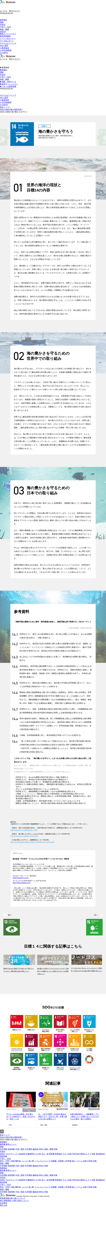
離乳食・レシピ (21, 1208)
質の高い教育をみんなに (60, 1073)
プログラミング (11, 1200)
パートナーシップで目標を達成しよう (74, 1111)
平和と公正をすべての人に (60, 1111)
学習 (74, 1200)
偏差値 (35, 1196)
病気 (13, 1208)
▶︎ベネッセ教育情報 (8, 86)
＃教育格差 (4, 48)
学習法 (2, 25)
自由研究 (22, 1200)
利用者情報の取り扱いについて (12, 1245)
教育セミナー (11, 1191)
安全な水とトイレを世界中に (89, 1073)
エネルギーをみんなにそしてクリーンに (16, 1092)
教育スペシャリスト (8, 34)
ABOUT (3, 32)
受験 (2, 22)
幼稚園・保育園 (57, 1208)
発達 (85, 1208)
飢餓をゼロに (31, 1072)
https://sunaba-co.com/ (21, 924)
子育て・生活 (5, 27)
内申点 (41, 1196)
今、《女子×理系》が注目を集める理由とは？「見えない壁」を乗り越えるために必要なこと (52, 1163)
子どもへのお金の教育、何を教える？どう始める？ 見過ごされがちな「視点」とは (20, 1163)
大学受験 (28, 1196)
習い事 (31, 1208)
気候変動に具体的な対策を (16, 1111)
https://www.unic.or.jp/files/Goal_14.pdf (23, 876)
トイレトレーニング (42, 1208)
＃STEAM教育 (6, 50)
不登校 (90, 1208)
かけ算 (38, 1200)
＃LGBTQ (4, 53)
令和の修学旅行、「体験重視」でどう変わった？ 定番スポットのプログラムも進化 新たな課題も (84, 1163)
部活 (78, 1200)
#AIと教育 (4, 46)
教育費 (2, 1191)
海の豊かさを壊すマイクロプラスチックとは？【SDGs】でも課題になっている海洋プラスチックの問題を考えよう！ (53, 1017)
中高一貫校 (19, 1196)
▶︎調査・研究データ (8, 82)
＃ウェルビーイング (8, 43)
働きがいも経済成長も (31, 1092)
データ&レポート (7, 41)
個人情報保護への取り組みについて (14, 1247)
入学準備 (67, 1208)
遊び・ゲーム (77, 1208)
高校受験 (11, 1196)
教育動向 (3, 20)
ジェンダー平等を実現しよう (74, 1073)
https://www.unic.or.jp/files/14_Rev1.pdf (24, 883)
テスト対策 (67, 1200)
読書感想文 (30, 1200)
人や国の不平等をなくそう (60, 1092)
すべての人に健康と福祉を (45, 1073)
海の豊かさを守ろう (31, 1108)
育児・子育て (5, 1208)
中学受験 (3, 1196)
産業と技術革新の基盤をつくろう (45, 1092)
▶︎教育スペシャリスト (9, 84)
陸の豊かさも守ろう (45, 1111)
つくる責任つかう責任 (89, 1092)
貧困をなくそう (16, 1072)
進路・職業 (4, 29)
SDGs (2, 1200)
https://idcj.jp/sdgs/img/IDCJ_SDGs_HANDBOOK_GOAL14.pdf (32, 889)
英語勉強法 (100, 1200)
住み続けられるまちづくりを (74, 1092)
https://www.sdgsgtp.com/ (22, 929)
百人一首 (45, 1200)
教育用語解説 (5, 36)
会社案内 (3, 1250)
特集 (55, 1196)
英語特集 (3, 1203)
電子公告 (3, 1252)
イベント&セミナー (8, 38)
